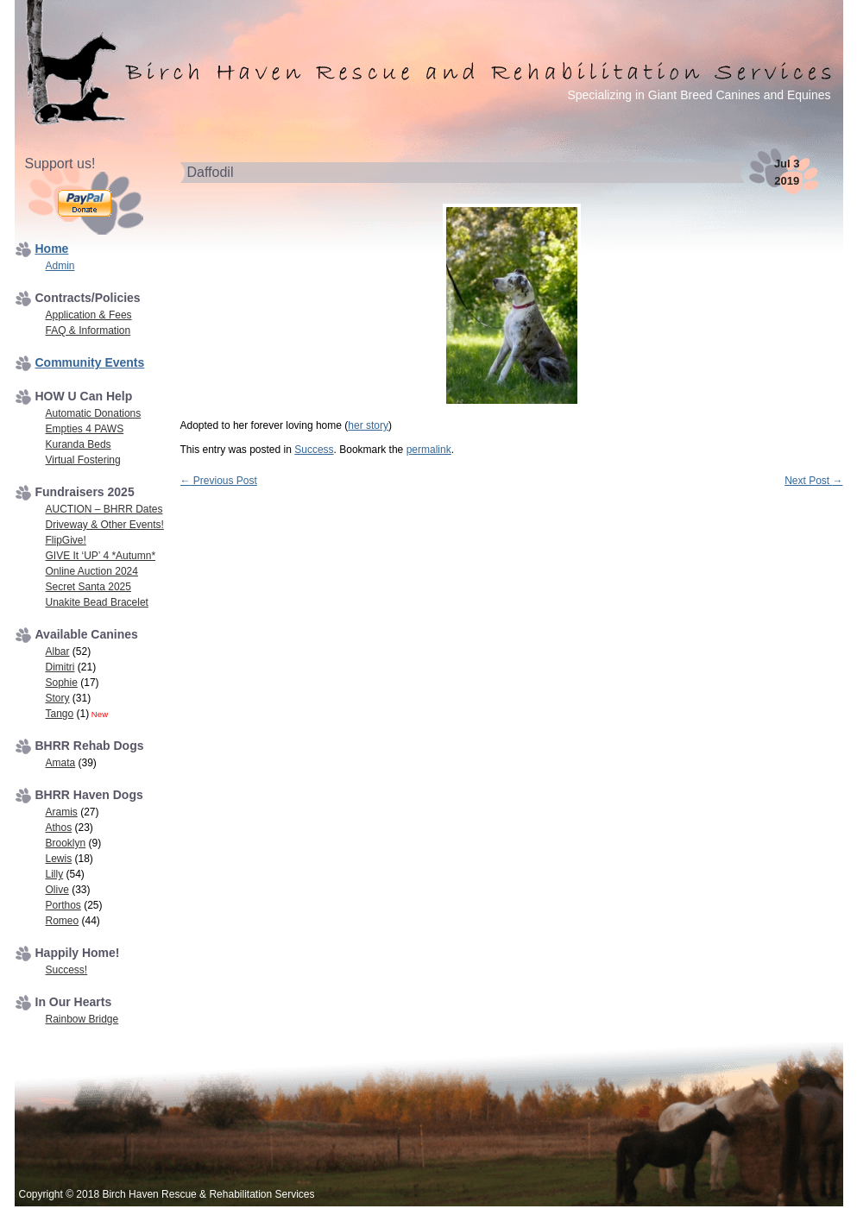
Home (52, 248)
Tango (60, 714)
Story (58, 698)
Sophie (62, 683)
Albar (58, 651)
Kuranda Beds (78, 444)
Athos (59, 828)
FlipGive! (66, 540)
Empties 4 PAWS (85, 429)
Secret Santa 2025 (88, 587)
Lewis (59, 859)
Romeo (62, 921)
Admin (60, 266)
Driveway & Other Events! (105, 525)
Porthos (63, 905)
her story (368, 425)
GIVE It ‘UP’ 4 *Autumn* (101, 556)
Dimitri (60, 667)
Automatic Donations (94, 413)
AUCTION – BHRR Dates (104, 509)
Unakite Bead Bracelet (97, 602)
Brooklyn (66, 843)
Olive (57, 890)
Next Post (813, 481)
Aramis (62, 812)
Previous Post (218, 481)
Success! (67, 970)
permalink (428, 450)
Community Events (90, 362)
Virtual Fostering (83, 460)
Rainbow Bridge (82, 1019)
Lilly (55, 874)
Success (313, 450)
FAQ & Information (88, 330)
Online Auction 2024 (92, 571)
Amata (61, 763)
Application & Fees (89, 315)
